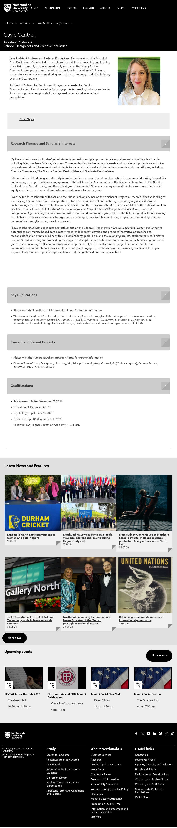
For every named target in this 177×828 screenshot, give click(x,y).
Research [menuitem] (88, 8)
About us (25, 23)
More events (159, 656)
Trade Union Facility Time (105, 805)
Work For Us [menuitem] (139, 8)
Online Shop (142, 798)
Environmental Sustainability (152, 775)
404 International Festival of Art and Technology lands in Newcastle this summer (30, 621)
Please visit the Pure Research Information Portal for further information (58, 311)
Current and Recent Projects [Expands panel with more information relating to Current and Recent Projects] (33, 342)
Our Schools (54, 765)
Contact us (141, 756)
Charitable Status (101, 775)
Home (10, 23)
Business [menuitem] (72, 8)
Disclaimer (97, 795)
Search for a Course (58, 756)
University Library (57, 778)
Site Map (96, 818)
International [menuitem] (52, 8)
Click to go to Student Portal (151, 780)
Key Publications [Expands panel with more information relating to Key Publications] (24, 295)
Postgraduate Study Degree (63, 761)
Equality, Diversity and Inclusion (153, 765)
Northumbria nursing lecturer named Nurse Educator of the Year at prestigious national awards (86, 621)
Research (96, 761)
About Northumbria (106, 750)
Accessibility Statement (104, 785)
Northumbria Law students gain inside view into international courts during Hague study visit (87, 538)
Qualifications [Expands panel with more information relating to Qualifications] (22, 386)
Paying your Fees (145, 761)
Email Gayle (26, 119)
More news (14, 639)
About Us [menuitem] (105, 8)
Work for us (97, 770)
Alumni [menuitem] (121, 8)
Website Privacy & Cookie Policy (109, 790)
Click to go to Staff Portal (150, 785)
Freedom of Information (105, 780)
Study (51, 750)
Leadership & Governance (106, 765)
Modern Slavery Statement (106, 800)
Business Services (101, 756)
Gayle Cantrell (64, 23)
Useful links (144, 750)
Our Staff (43, 23)
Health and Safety (145, 770)
